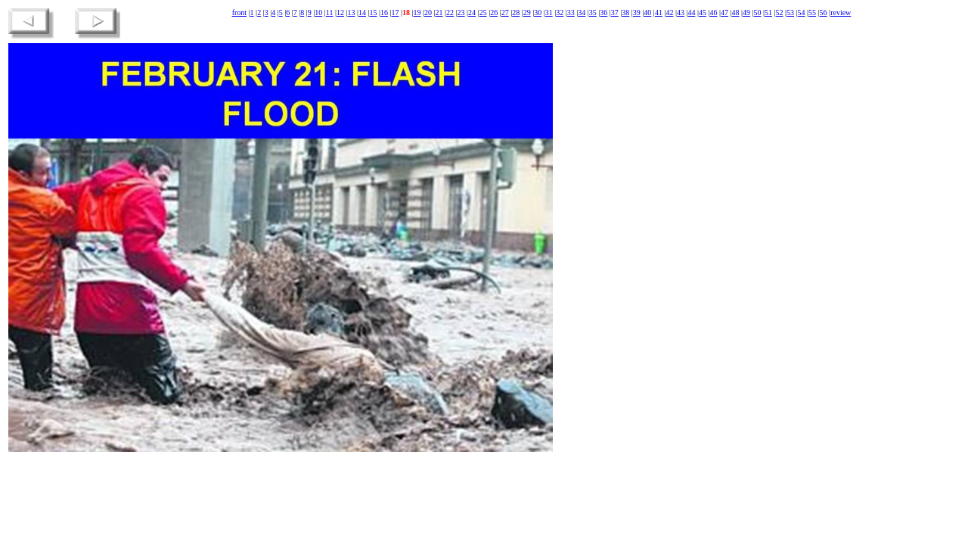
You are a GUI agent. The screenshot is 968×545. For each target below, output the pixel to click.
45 (702, 12)
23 (461, 12)
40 (647, 12)
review (840, 12)
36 (603, 12)
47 (724, 12)
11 (330, 12)
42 (669, 12)
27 (505, 12)
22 (450, 12)
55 (812, 12)
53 (790, 12)
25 (483, 12)
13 (351, 12)
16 (384, 12)
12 (340, 12)
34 (581, 12)
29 (527, 12)
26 (494, 12)
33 (571, 12)
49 (746, 12)
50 (758, 12)
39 (637, 12)
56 (823, 12)
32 (559, 12)
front (239, 12)
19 (417, 12)
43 (680, 12)
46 (713, 12)
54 (801, 12)
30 (537, 12)
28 (516, 12)
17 (395, 12)
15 (373, 12)
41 (658, 12)
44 (691, 12)
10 (318, 12)
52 (779, 12)
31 (549, 12)
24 (472, 12)
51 (768, 12)
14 (362, 12)
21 (439, 12)
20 (428, 12)
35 (593, 12)
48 (735, 12)
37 (615, 12)
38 (625, 12)
